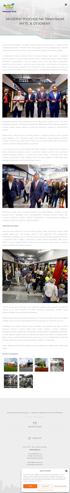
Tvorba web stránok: (31, 417)
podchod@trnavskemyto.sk (35, 462)
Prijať (30, 486)
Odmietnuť (45, 486)
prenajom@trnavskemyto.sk (35, 464)
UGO (40, 242)
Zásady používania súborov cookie (45, 490)
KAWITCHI (25, 242)
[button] (66, 471)
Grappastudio (41, 417)
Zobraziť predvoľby (60, 486)
